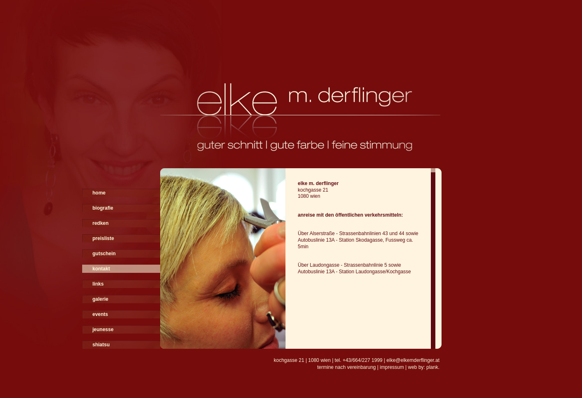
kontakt (101, 269)
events (100, 314)
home (99, 193)
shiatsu (101, 345)
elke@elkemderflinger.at (412, 360)
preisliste (103, 238)
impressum (392, 367)
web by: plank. (423, 367)
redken (100, 223)
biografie (102, 208)
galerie (100, 299)
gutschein (104, 253)
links (98, 284)
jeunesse (102, 329)
